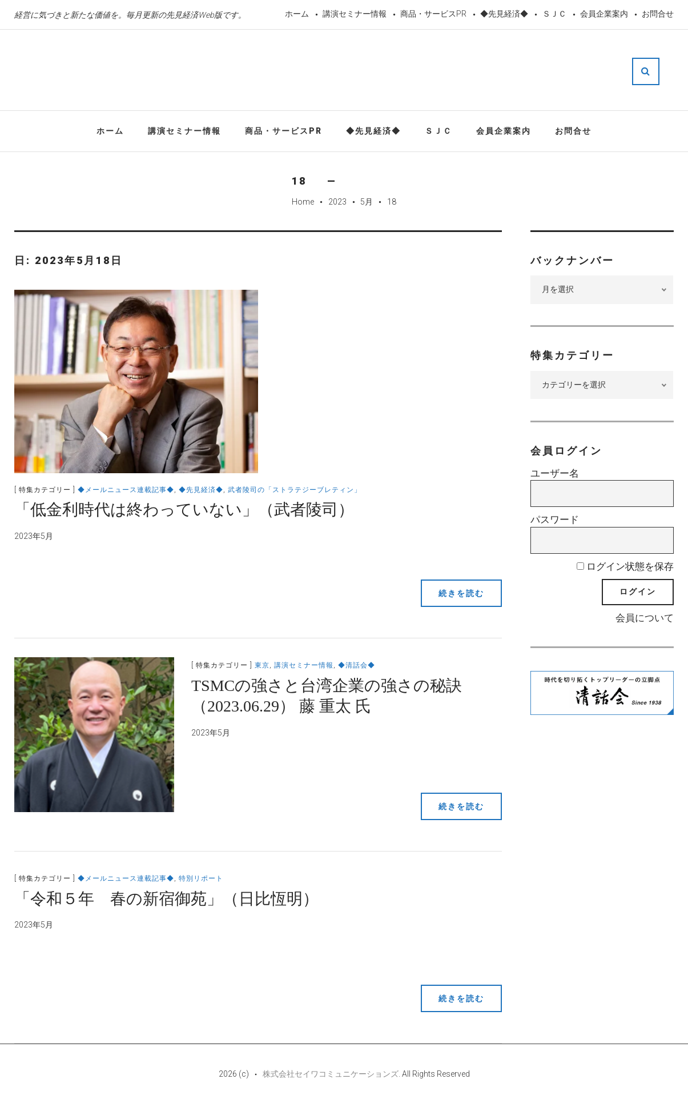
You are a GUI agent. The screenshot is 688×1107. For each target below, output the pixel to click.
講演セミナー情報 (355, 13)
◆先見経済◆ (504, 13)
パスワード (554, 519)
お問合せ (658, 13)
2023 (337, 201)
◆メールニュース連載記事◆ (126, 490)
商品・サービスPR (433, 13)
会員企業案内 (604, 13)
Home (303, 201)
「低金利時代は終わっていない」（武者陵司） (184, 509)
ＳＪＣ (554, 13)
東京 (262, 665)
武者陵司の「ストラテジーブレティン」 (294, 490)
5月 (366, 201)
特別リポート (201, 878)
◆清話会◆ (356, 665)
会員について (644, 618)
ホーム (297, 13)
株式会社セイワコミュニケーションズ (331, 1073)
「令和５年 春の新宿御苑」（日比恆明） (166, 899)
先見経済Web (351, 71)
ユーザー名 (554, 473)
